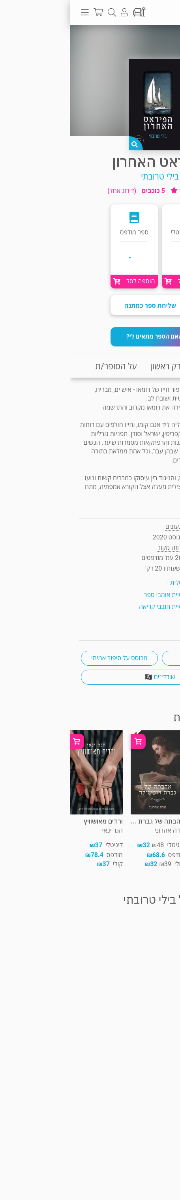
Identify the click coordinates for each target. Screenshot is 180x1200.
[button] (90, 336)
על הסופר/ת (46, 366)
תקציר (163, 366)
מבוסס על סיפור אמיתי (49, 658)
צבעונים (106, 526)
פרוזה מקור (144, 41)
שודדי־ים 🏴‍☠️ (90, 677)
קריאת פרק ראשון (110, 366)
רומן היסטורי (130, 658)
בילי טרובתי (90, 177)
